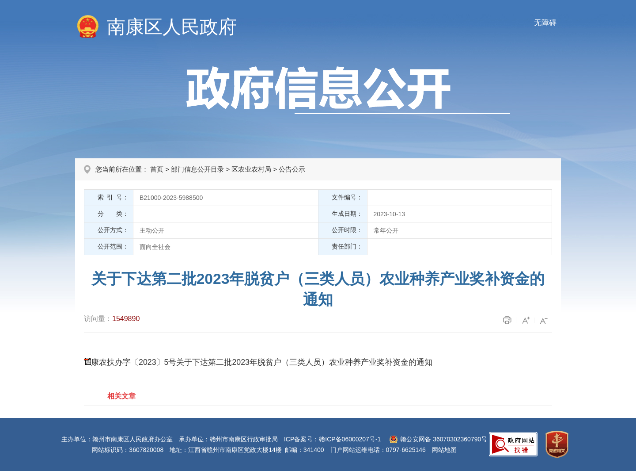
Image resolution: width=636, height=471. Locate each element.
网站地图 (444, 449)
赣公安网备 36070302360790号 (443, 439)
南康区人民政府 (172, 26)
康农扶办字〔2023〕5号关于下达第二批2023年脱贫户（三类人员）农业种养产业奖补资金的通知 (261, 362)
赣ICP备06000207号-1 (350, 439)
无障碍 (545, 23)
